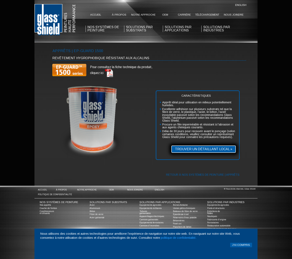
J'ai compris (241, 244)
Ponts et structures (215, 208)
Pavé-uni (177, 224)
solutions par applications (178, 28)
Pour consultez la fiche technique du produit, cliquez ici (121, 71)
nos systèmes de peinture (103, 28)
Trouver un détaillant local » (203, 149)
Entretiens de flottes (213, 212)
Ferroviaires (213, 223)
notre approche (143, 14)
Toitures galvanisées (145, 212)
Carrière (184, 14)
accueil (95, 14)
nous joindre (234, 14)
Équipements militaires (151, 208)
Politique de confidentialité (55, 194)
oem (165, 14)
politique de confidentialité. (178, 237)
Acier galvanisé (97, 217)
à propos (119, 14)
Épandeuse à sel (181, 214)
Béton (92, 211)
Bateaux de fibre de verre (185, 211)
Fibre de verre (96, 214)
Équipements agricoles (150, 205)
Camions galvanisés (149, 219)
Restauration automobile (219, 226)
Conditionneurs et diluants (47, 212)
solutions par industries (216, 28)
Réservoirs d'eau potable (185, 217)
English (240, 4)
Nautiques (212, 216)
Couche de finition (48, 208)
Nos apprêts (45, 205)
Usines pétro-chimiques (184, 208)
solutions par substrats (139, 28)
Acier (92, 205)
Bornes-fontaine (180, 205)
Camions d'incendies (149, 226)
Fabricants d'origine (216, 219)
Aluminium (95, 208)
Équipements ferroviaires (151, 223)
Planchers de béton (182, 227)
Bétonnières (178, 220)
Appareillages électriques (152, 216)
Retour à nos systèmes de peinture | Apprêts (202, 174)
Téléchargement (207, 14)
